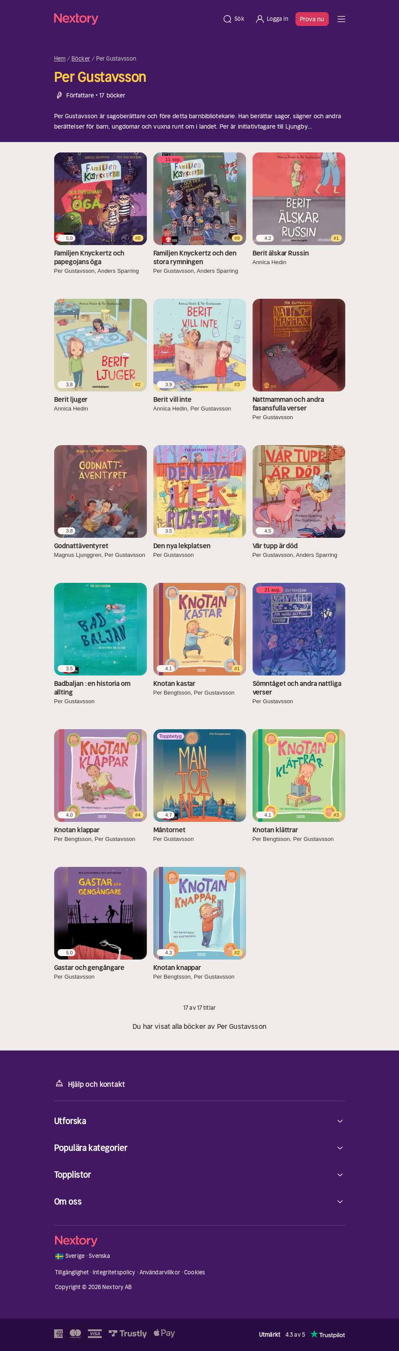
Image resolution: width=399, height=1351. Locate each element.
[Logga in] (271, 19)
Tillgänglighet (72, 1272)
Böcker (80, 58)
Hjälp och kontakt (89, 1083)
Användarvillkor (159, 1272)
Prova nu (312, 19)
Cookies (194, 1272)
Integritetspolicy (114, 1272)
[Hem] (135, 18)
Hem (59, 58)
